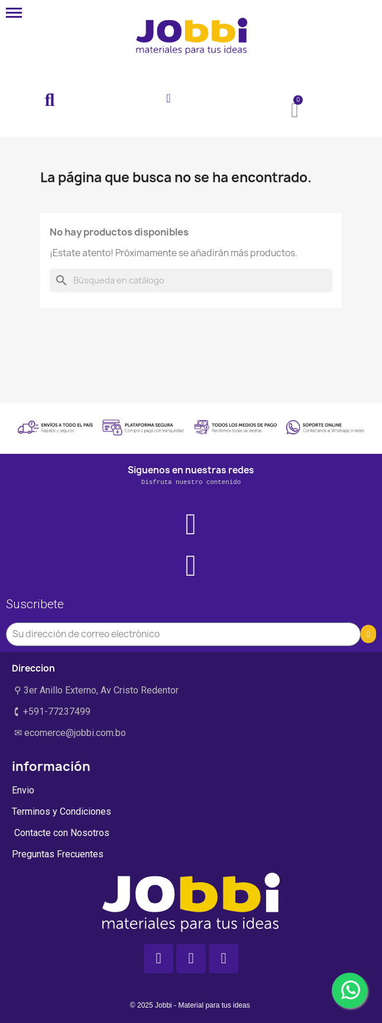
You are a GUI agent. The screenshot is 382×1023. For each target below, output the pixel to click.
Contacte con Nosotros (60, 832)
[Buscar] (191, 280)
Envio (23, 790)
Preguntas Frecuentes (57, 854)
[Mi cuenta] (168, 98)
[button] (50, 101)
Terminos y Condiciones (61, 811)
